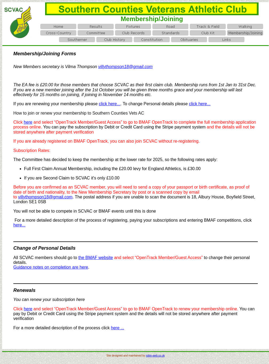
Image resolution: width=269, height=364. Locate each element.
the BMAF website (95, 257)
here (28, 122)
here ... (117, 328)
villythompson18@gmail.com (45, 197)
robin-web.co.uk (155, 355)
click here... (109, 103)
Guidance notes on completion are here (50, 267)
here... (19, 225)
